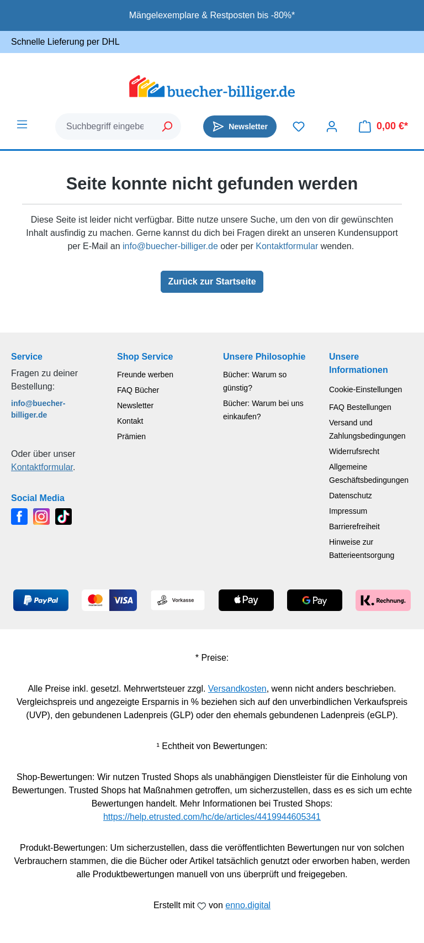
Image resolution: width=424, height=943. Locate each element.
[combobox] (105, 126)
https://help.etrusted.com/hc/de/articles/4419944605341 (212, 816)
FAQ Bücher (138, 390)
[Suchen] (167, 126)
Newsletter (135, 405)
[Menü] (22, 124)
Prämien (131, 436)
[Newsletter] (240, 126)
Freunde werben (145, 374)
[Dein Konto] (331, 126)
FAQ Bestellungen (360, 407)
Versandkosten (237, 688)
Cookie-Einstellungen (365, 389)
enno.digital (248, 905)
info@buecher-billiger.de (170, 246)
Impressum (348, 511)
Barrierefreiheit (354, 526)
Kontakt (130, 421)
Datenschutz (350, 495)
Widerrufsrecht (354, 451)
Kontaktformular (287, 246)
